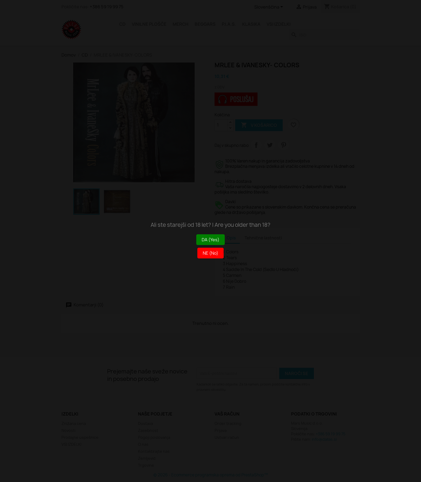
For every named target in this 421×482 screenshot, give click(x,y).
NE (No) (210, 253)
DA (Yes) (210, 240)
